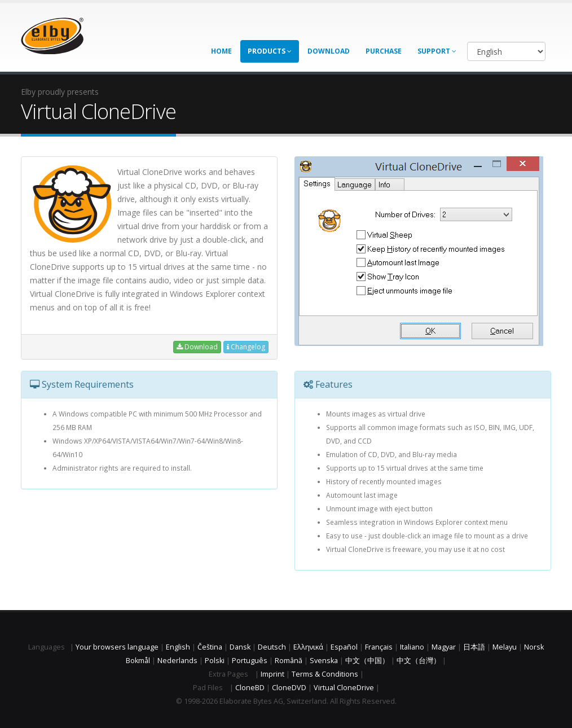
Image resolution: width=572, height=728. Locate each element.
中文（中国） (367, 660)
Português (249, 660)
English (178, 647)
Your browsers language (117, 647)
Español (344, 647)
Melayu (504, 647)
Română (288, 660)
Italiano (412, 647)
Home (221, 51)
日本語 (474, 647)
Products (270, 51)
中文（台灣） (419, 660)
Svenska (324, 660)
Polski (215, 660)
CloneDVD (289, 687)
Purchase (384, 51)
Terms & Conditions (325, 674)
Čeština (209, 647)
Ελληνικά (308, 647)
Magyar (444, 647)
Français (379, 647)
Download (328, 51)
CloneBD (250, 687)
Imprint (272, 674)
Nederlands (177, 660)
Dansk (240, 647)
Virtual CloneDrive (344, 687)
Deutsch (272, 647)
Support (436, 51)
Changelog (246, 347)
